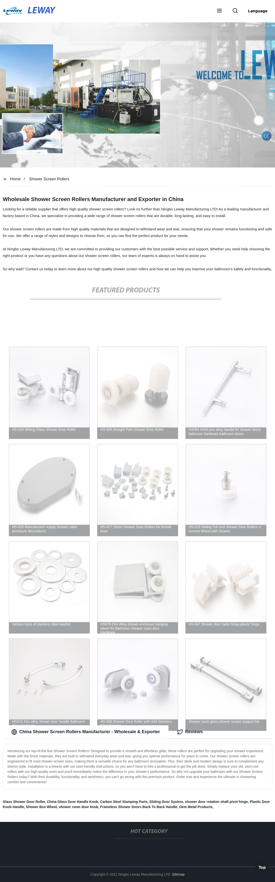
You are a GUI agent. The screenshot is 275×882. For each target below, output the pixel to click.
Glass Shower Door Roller (24, 802)
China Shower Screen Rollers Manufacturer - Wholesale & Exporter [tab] (85, 732)
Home (15, 179)
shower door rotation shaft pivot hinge (216, 802)
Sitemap (178, 874)
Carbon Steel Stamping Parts (123, 802)
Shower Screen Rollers (49, 179)
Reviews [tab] (190, 732)
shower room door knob (78, 807)
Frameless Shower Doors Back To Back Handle (138, 807)
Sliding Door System (166, 802)
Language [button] (258, 11)
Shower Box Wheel (41, 807)
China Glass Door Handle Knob (72, 802)
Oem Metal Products (195, 807)
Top (262, 867)
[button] (219, 11)
